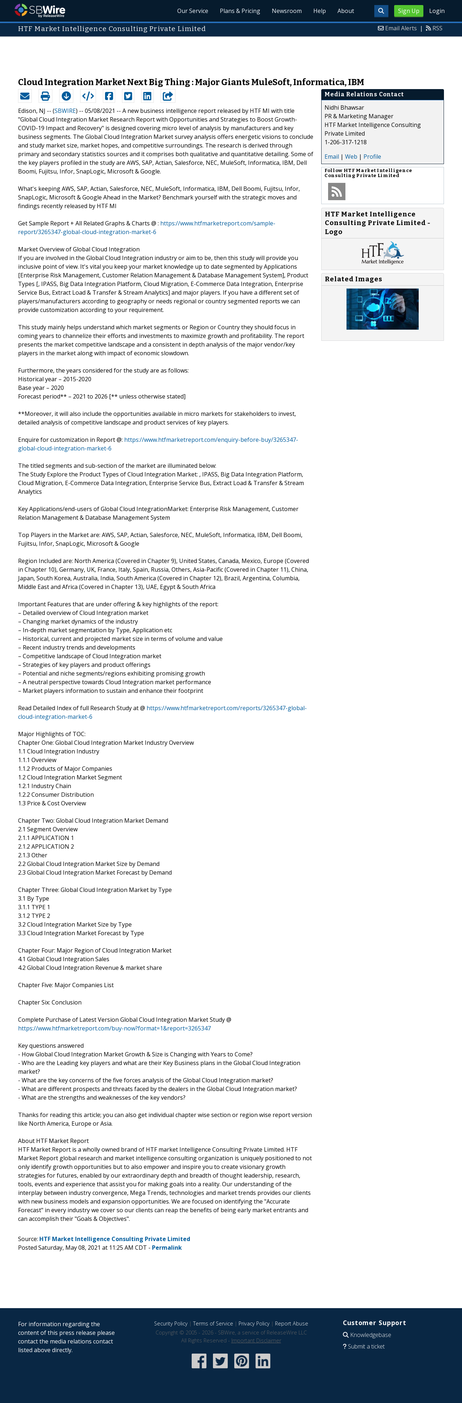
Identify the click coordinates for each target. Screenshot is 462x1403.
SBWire (39, 11)
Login (437, 11)
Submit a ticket (366, 1346)
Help (319, 11)
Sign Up (408, 11)
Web (351, 156)
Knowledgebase (370, 1335)
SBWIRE (65, 111)
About (345, 11)
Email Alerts (401, 28)
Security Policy (171, 1323)
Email (331, 156)
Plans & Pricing (240, 11)
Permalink (167, 1248)
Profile (372, 156)
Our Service (192, 11)
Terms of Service (213, 1323)
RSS (437, 28)
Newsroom (287, 11)
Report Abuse (291, 1323)
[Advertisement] (231, 53)
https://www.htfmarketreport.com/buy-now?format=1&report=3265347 (114, 1028)
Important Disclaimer (256, 1340)
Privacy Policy (254, 1323)
